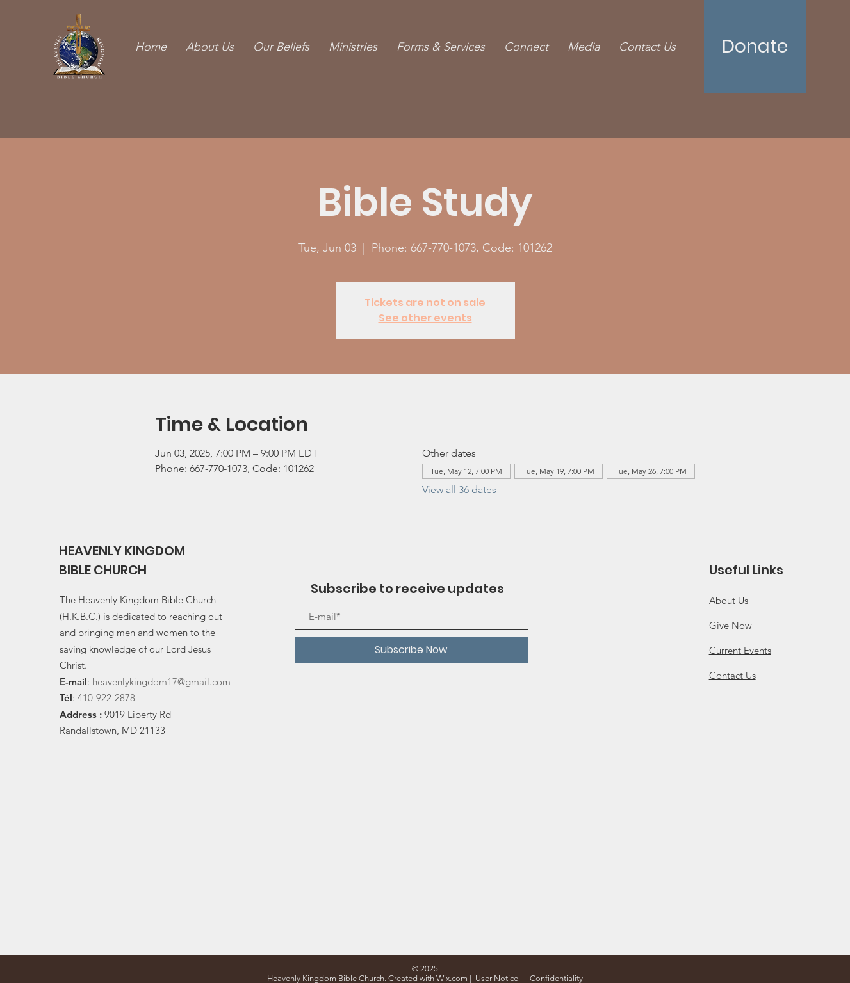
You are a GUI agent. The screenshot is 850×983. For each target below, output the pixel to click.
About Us (728, 600)
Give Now (730, 625)
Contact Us (732, 675)
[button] (440, 47)
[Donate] (755, 46)
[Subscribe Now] (411, 650)
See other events (425, 318)
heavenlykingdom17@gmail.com (161, 682)
